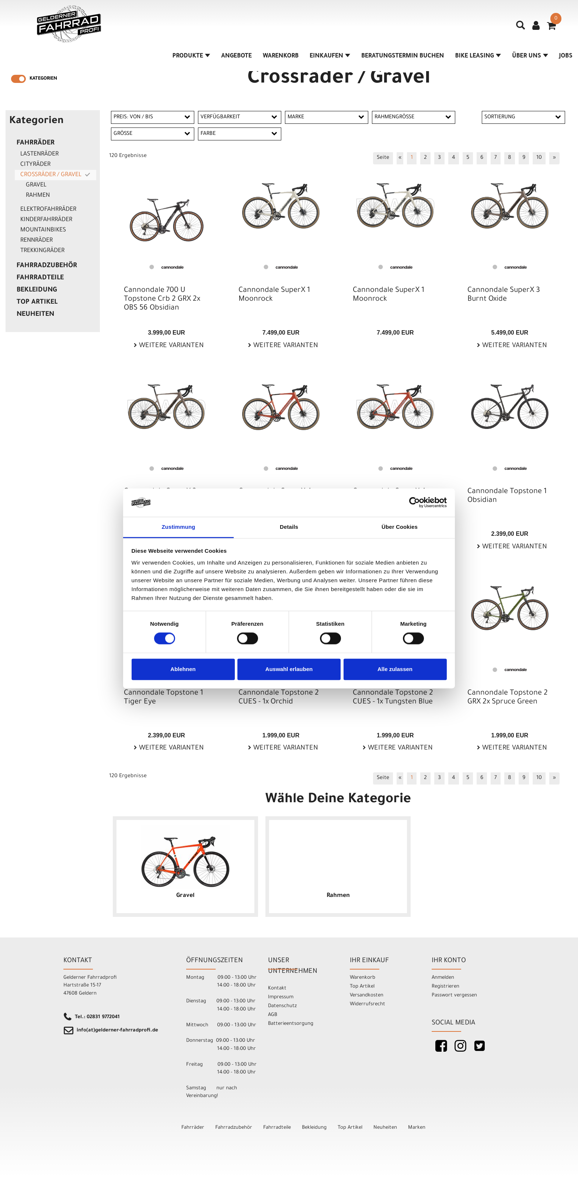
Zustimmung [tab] (178, 527)
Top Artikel (37, 302)
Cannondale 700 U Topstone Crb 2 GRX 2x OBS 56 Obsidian (162, 299)
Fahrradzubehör (47, 266)
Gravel (36, 185)
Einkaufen (330, 56)
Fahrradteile (40, 278)
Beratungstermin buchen (402, 56)
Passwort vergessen (454, 995)
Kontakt (277, 988)
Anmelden (443, 978)
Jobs (565, 56)
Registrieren (445, 986)
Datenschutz (282, 1006)
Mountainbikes (43, 230)
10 (539, 158)
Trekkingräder (42, 251)
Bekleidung (37, 290)
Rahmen (38, 195)
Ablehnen (182, 669)
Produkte (191, 56)
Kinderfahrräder (46, 220)
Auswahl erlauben (289, 669)
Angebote (236, 56)
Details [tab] (289, 527)
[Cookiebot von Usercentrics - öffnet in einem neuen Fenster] (414, 502)
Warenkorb (281, 56)
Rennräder (36, 240)
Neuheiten (35, 314)
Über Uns (530, 56)
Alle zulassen (394, 669)
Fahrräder (36, 143)
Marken (416, 1128)
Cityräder (35, 164)
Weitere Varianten (170, 346)
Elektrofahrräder (48, 209)
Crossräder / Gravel (50, 175)
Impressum (280, 997)
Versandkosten (366, 995)
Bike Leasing (478, 56)
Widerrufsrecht (367, 1004)
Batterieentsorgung (290, 1024)
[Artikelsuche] (520, 28)
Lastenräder (39, 154)
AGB (272, 1015)
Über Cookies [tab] (400, 527)
